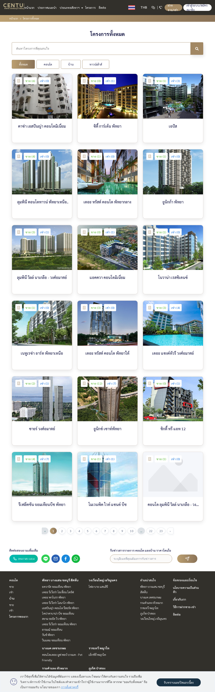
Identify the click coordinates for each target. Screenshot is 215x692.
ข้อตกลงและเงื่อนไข (185, 580)
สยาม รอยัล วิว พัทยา (54, 618)
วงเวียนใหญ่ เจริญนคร (103, 580)
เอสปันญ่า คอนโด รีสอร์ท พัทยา (60, 608)
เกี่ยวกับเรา (179, 599)
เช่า (11, 592)
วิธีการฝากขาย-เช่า (184, 607)
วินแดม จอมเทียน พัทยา (56, 640)
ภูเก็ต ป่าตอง (97, 668)
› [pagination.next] (170, 531)
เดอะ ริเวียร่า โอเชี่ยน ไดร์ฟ (58, 592)
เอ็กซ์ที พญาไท (97, 654)
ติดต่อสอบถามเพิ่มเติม (23, 550)
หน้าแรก (29, 7)
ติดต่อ (102, 7)
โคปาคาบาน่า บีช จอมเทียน (58, 613)
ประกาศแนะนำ (47, 7)
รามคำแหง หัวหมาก (55, 668)
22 (150, 531)
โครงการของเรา (18, 616)
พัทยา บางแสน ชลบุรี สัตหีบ (60, 580)
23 (161, 531)
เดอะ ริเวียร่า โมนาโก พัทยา (58, 603)
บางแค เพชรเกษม (54, 648)
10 (131, 531)
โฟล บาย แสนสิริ (98, 586)
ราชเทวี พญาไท (99, 648)
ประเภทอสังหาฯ (71, 7)
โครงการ (90, 7)
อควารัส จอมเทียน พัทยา (56, 586)
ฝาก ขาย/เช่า (173, 7)
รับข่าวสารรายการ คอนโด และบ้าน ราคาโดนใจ (140, 550)
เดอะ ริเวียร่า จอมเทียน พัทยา (59, 624)
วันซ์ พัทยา (48, 635)
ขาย (11, 586)
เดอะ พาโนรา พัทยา (54, 597)
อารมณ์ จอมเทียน (52, 629)
